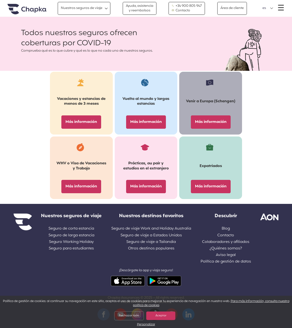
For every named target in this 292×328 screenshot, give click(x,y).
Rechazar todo (129, 315)
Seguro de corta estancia (71, 228)
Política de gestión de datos (226, 261)
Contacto (181, 10)
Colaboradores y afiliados (225, 242)
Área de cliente (232, 8)
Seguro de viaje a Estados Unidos (151, 235)
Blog (226, 228)
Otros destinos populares (151, 248)
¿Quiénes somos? (226, 248)
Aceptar (160, 315)
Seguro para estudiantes (71, 248)
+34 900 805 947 (187, 6)
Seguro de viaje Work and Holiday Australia (151, 228)
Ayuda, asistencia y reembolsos (139, 8)
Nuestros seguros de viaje (81, 8)
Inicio (27, 9)
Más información (81, 122)
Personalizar (146, 325)
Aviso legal (226, 255)
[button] (268, 8)
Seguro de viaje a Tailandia (151, 242)
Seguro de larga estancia (71, 235)
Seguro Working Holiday (71, 242)
